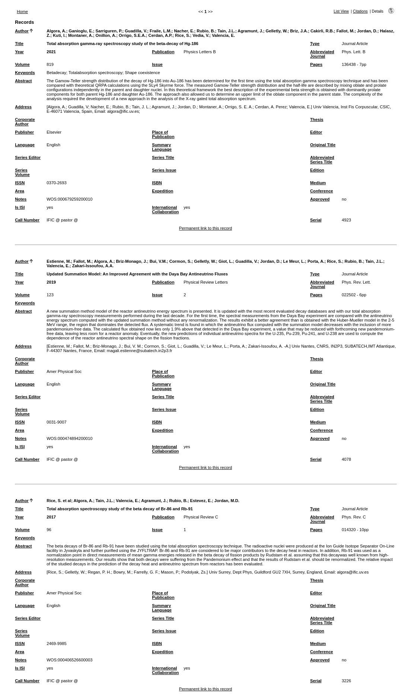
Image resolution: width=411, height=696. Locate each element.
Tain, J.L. (226, 31)
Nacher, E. (184, 31)
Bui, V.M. (158, 261)
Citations (360, 11)
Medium (318, 183)
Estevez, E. (200, 500)
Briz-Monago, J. (131, 261)
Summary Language (162, 147)
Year (19, 52)
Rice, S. (182, 35)
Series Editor (28, 157)
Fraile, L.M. (160, 31)
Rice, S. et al (59, 500)
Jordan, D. (367, 31)
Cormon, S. (180, 261)
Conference (321, 191)
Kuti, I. (59, 35)
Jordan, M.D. (226, 500)
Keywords (25, 72)
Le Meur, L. (294, 261)
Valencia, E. (223, 35)
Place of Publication (163, 134)
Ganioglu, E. (80, 31)
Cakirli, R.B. (322, 31)
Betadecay (56, 72)
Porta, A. (316, 261)
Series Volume (22, 172)
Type (314, 43)
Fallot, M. (345, 31)
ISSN (20, 183)
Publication (163, 52)
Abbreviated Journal (322, 54)
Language (25, 145)
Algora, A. (56, 31)
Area (19, 191)
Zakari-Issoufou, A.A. (93, 266)
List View (341, 11)
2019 (51, 282)
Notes (20, 199)
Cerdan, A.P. (161, 35)
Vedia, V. (200, 35)
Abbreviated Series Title (322, 159)
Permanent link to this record (205, 228)
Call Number (27, 220)
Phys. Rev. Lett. (356, 282)
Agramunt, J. (250, 31)
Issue (157, 64)
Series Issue (164, 170)
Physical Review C (201, 517)
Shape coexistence (142, 72)
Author (22, 31)
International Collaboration (165, 209)
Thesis (316, 119)
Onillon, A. (106, 35)
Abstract (23, 81)
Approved (319, 199)
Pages (316, 64)
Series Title (163, 157)
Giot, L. (226, 261)
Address (23, 107)
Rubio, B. (206, 31)
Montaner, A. (80, 35)
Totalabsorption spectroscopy (95, 72)
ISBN (157, 183)
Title (19, 43)
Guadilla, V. (136, 31)
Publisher (24, 132)
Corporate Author (25, 121)
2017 (51, 517)
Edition (317, 170)
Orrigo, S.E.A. (132, 35)
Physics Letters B (200, 52)
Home (22, 11)
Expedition (162, 191)
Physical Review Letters (206, 282)
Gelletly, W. (277, 31)
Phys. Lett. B (353, 52)
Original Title (322, 145)
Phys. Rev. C (354, 517)
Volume (22, 64)
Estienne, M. (59, 261)
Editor (316, 132)
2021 (51, 52)
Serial (315, 220)
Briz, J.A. (299, 31)
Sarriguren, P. (109, 31)
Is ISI (20, 207)
